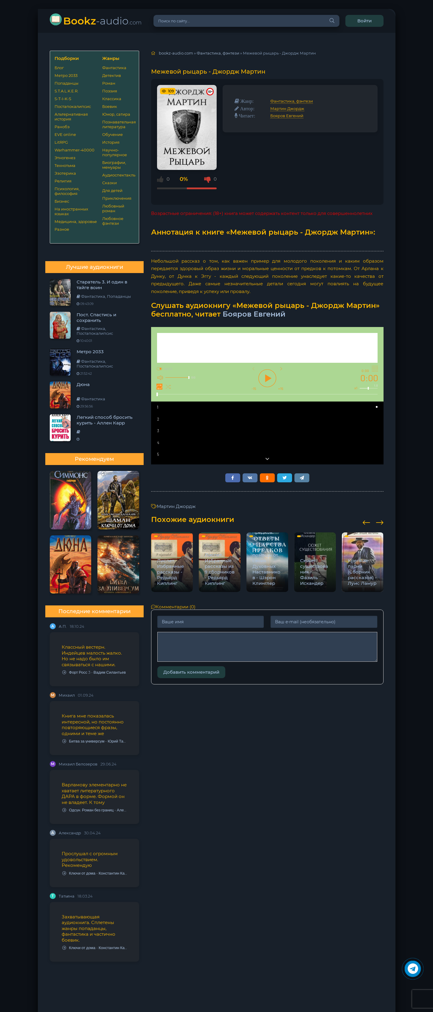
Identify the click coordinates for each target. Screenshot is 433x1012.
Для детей (112, 190)
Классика (111, 98)
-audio (102, 21)
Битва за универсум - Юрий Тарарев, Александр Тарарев (94, 741)
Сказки (109, 182)
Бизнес (62, 201)
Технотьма (65, 165)
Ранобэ (62, 126)
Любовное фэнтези (112, 221)
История (110, 142)
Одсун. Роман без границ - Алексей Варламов (94, 810)
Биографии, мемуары (114, 165)
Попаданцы (66, 83)
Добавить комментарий (191, 672)
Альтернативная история (71, 116)
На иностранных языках (71, 211)
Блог (59, 67)
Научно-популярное (114, 152)
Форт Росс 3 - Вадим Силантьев (94, 672)
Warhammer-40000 (74, 150)
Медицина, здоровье (76, 221)
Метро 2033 (66, 75)
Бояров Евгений (286, 115)
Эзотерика (65, 173)
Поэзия (109, 91)
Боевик (109, 106)
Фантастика (114, 67)
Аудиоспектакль (118, 175)
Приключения (116, 198)
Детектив (111, 75)
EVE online (65, 134)
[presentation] (366, 522)
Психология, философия (67, 191)
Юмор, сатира (116, 114)
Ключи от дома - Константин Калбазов (94, 873)
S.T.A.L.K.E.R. (66, 91)
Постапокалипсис (73, 106)
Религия (63, 181)
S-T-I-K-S (63, 98)
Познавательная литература (118, 124)
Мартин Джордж (287, 108)
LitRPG (61, 142)
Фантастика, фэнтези (291, 101)
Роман (108, 83)
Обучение (112, 134)
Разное (62, 229)
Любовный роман (113, 208)
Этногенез (65, 157)
